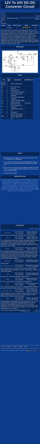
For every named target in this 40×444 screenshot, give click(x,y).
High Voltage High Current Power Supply (19, 186)
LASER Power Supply (18, 183)
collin (7, 284)
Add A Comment (34, 228)
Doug (7, 248)
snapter (7, 279)
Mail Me (17, 350)
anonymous (7, 232)
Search (23, 350)
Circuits (3, 14)
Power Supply (3, 16)
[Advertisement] (15, 136)
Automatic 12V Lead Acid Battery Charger (25, 181)
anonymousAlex (7, 290)
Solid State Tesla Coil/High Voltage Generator (16, 182)
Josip (7, 298)
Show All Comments (25, 311)
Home (2, 13)
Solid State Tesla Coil (25, 191)
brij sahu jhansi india (7, 266)
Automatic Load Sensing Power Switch (19, 189)
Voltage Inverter (29, 188)
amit (7, 274)
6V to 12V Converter (7, 179)
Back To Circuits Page (7, 350)
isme (7, 237)
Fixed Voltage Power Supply (14, 188)
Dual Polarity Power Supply (25, 185)
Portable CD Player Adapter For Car (25, 179)
